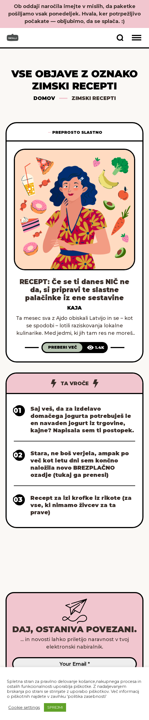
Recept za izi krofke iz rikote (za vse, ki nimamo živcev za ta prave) (81, 505)
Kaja (74, 308)
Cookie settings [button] (24, 707)
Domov (44, 98)
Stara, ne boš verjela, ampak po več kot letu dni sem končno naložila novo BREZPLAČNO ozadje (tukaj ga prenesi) (79, 464)
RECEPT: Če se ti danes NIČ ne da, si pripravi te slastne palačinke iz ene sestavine (74, 290)
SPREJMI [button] (55, 707)
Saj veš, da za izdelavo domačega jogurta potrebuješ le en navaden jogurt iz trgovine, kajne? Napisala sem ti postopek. (82, 419)
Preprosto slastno (77, 132)
